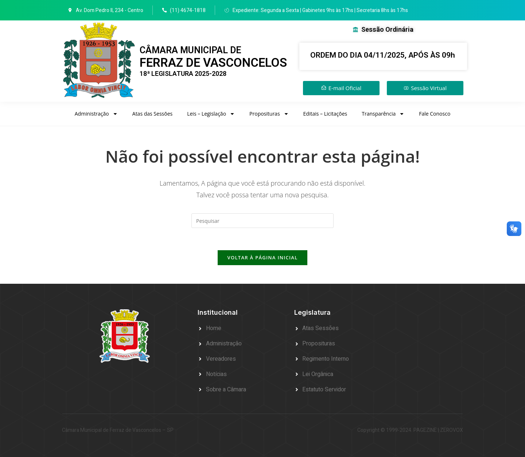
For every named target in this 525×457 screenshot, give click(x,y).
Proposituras (269, 114)
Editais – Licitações (325, 113)
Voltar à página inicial (262, 257)
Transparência (383, 114)
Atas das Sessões (152, 113)
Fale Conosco (434, 113)
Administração (96, 114)
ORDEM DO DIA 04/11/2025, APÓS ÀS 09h (382, 55)
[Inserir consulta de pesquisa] (262, 220)
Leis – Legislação (211, 114)
